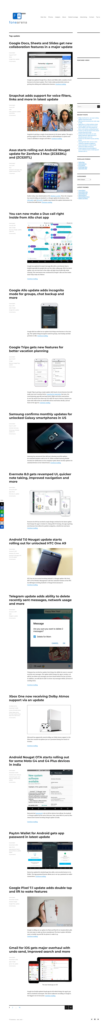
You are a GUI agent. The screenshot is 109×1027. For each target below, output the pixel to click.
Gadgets (57, 17)
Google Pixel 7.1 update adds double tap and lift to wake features (40, 889)
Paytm (18, 849)
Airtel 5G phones (82, 164)
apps (10, 109)
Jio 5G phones (81, 165)
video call (11, 231)
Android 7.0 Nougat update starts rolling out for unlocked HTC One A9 (37, 541)
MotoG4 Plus (17, 778)
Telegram (11, 616)
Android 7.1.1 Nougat (14, 169)
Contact (91, 17)
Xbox (19, 714)
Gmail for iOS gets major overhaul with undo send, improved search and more (39, 949)
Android (11, 428)
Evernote (11, 493)
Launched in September (54, 394)
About (64, 17)
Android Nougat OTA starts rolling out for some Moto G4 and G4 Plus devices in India (39, 760)
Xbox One (11, 715)
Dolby (10, 712)
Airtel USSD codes (82, 168)
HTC (15, 553)
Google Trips (17, 363)
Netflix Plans (81, 162)
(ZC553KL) (30, 200)
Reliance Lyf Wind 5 (83, 198)
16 (20, 1007)
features (11, 363)
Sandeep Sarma (13, 706)
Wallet (10, 852)
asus (21, 169)
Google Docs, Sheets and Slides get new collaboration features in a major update (41, 45)
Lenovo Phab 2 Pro (82, 193)
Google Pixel (12, 903)
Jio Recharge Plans (82, 167)
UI (14, 493)
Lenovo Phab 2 (81, 190)
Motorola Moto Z (82, 195)
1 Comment (12, 173)
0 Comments (12, 61)
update (17, 59)
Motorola (19, 774)
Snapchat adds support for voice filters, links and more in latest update (40, 97)
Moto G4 (11, 778)
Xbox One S (17, 715)
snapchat (14, 111)
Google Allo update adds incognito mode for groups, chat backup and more (36, 294)
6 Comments (12, 782)
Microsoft (15, 710)
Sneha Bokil (12, 52)
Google (14, 227)
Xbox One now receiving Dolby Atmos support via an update (39, 698)
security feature (13, 850)
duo (12, 229)
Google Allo (12, 310)
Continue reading (60, 84)
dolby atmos (15, 712)
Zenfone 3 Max (16, 171)
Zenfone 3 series (55, 196)
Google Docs (12, 59)
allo (10, 229)
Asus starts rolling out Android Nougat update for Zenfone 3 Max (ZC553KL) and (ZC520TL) (39, 153)
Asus (10, 167)
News (10, 57)
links (10, 111)
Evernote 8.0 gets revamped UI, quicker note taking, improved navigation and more (40, 477)
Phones (50, 17)
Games (11, 710)
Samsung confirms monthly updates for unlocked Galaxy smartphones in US (40, 416)
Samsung (16, 428)
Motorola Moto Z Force (84, 197)
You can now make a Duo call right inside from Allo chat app (36, 215)
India (15, 774)
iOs (13, 963)
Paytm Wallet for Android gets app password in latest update (36, 835)
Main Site (43, 17)
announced (39, 813)
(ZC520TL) (40, 200)
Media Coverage (73, 17)
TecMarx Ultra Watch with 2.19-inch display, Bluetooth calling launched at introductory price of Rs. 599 (87, 135)
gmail (10, 963)
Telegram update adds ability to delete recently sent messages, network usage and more (40, 600)
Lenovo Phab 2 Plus (83, 192)
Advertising (83, 17)
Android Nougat (13, 777)
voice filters (12, 113)
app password (12, 849)
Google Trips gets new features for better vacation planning (36, 349)
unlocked (16, 430)
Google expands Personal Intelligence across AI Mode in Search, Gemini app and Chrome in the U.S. (88, 150)
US (14, 431)
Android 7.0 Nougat (14, 555)
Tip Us (98, 17)
